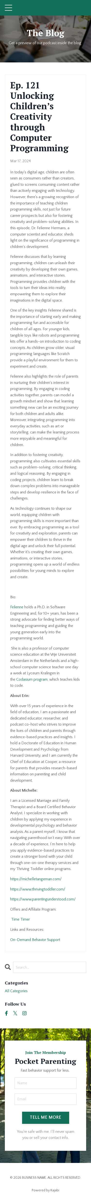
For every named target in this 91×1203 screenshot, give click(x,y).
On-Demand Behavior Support (35, 940)
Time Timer (20, 919)
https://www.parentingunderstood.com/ (43, 899)
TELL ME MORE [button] (45, 1117)
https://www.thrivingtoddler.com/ (37, 889)
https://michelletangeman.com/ (36, 879)
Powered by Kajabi (45, 1190)
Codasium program (32, 679)
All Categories (16, 991)
